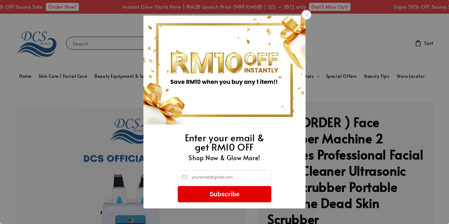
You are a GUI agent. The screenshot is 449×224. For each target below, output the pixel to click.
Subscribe (225, 194)
